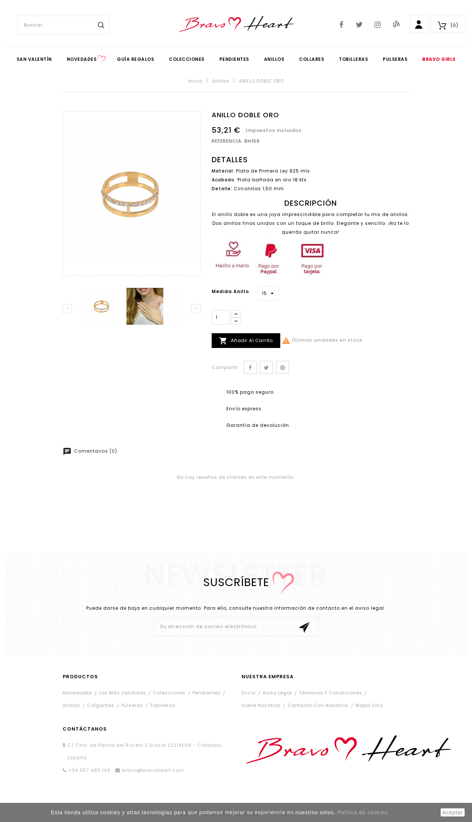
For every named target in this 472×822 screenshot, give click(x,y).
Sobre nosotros (261, 705)
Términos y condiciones (330, 693)
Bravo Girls (439, 59)
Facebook (341, 24)
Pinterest (282, 367)
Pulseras (395, 59)
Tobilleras (353, 59)
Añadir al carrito (246, 341)
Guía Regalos (135, 59)
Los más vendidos (122, 693)
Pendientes (206, 693)
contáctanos (85, 729)
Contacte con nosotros (318, 705)
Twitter (359, 24)
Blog (395, 24)
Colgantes (100, 705)
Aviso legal (277, 693)
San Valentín (34, 59)
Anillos (274, 59)
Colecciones (187, 59)
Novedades (82, 59)
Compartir (250, 367)
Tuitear (266, 367)
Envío (249, 693)
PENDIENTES (234, 59)
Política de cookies (362, 812)
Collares (311, 59)
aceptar (452, 812)
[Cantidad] (221, 317)
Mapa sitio (369, 705)
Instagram (377, 24)
